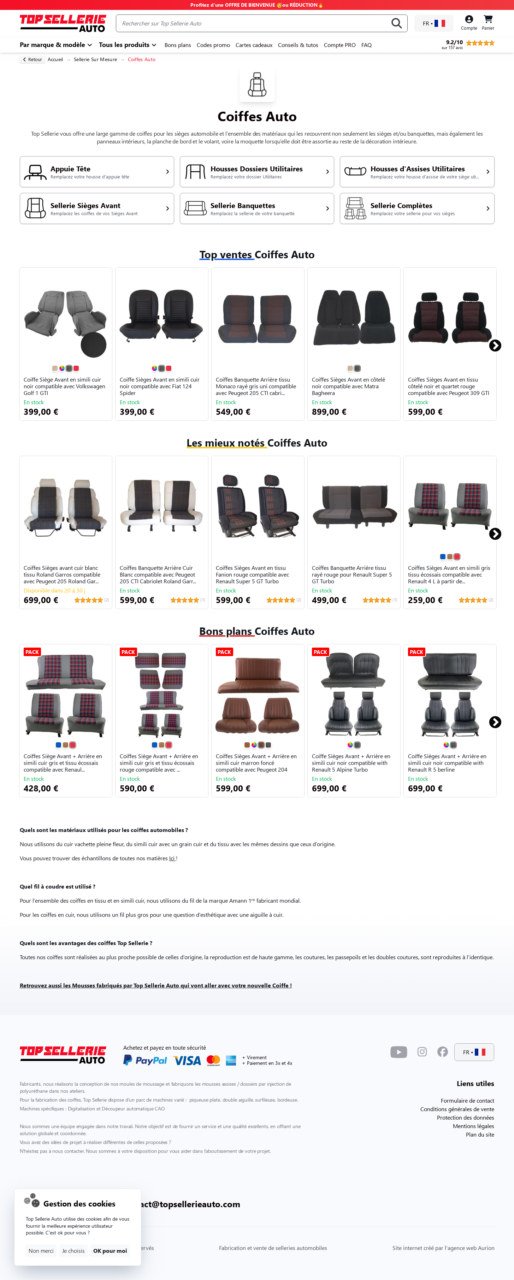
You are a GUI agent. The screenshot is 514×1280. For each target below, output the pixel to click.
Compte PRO (340, 44)
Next (491, 342)
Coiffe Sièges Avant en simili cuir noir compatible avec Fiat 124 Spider (160, 386)
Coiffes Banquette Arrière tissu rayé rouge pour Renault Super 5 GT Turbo (352, 574)
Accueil (55, 59)
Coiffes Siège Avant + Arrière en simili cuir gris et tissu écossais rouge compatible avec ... (159, 763)
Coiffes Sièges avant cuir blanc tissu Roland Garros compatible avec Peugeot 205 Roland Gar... (62, 574)
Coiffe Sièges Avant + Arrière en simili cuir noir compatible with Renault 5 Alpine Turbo (351, 763)
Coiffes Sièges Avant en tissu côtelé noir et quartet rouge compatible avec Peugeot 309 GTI (448, 386)
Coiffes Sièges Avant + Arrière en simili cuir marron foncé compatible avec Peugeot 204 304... (256, 763)
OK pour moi (110, 1250)
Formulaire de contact (467, 1100)
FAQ (366, 44)
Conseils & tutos (298, 44)
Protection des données (465, 1117)
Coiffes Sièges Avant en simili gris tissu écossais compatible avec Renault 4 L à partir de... (449, 574)
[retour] (32, 59)
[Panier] (488, 23)
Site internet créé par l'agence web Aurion (443, 1247)
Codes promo (213, 44)
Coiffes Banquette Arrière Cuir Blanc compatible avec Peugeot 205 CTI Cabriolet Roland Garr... (158, 574)
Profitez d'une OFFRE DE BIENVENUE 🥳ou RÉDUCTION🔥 (257, 4)
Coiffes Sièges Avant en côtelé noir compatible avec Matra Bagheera (348, 386)
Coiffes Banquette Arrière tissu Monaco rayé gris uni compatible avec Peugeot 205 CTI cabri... (256, 386)
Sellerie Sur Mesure (95, 59)
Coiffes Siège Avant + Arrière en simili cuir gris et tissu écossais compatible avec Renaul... (63, 763)
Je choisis (73, 1250)
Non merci (41, 1250)
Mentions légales (473, 1125)
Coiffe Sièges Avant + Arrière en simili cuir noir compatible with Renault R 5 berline (447, 763)
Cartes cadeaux (254, 44)
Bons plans (178, 44)
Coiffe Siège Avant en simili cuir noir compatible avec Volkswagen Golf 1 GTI (64, 386)
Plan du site (480, 1134)
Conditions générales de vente (457, 1109)
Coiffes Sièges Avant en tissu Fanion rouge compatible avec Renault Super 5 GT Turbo (252, 574)
